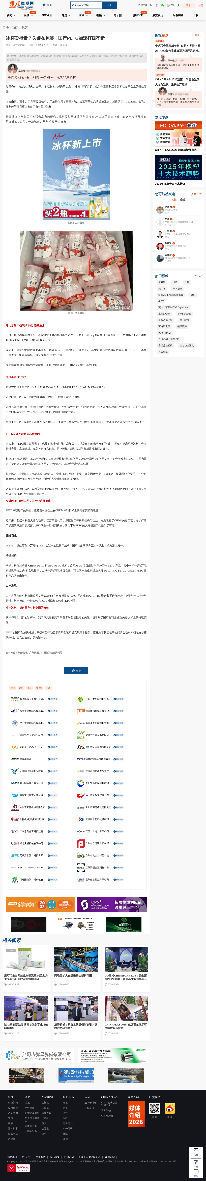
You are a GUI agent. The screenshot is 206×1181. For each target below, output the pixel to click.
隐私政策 (55, 1157)
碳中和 (161, 288)
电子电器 (68, 1123)
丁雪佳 (168, 231)
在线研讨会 (90, 1108)
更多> (198, 275)
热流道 (45, 1128)
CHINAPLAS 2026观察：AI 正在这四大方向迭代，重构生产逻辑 (177, 82)
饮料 (21, 688)
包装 (24, 27)
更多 (198, 34)
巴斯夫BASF (165, 332)
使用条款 (41, 1157)
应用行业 (13, 1108)
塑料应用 (30, 1108)
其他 (65, 1139)
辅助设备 (46, 1113)
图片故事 (13, 1128)
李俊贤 (168, 243)
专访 (10, 1118)
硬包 (13, 688)
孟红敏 (168, 255)
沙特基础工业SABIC (169, 339)
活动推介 (13, 1139)
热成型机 (163, 351)
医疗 (187, 282)
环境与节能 (31, 1126)
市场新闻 (13, 1102)
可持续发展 (164, 326)
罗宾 (167, 219)
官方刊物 (106, 1110)
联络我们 (69, 1157)
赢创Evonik (164, 313)
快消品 (39, 688)
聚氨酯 (161, 282)
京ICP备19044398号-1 (135, 1161)
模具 (44, 1123)
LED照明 (68, 1128)
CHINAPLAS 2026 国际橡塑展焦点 (176, 149)
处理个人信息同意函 (90, 1157)
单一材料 (184, 320)
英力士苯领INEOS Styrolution (173, 307)
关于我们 (26, 1157)
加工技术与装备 (32, 1119)
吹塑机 (45, 1118)
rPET (161, 301)
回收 (65, 1118)
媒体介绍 (110, 1157)
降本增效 (177, 288)
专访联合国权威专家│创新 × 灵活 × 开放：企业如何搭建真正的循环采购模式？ (177, 48)
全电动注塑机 (187, 345)
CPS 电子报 (107, 1115)
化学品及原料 (32, 1113)
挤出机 (45, 1108)
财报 (193, 295)
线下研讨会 (90, 1102)
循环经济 (182, 326)
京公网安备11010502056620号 (161, 1161)
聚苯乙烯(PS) (165, 320)
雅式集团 (12, 1157)
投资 (175, 282)
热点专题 (13, 1134)
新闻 (15, 27)
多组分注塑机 (165, 345)
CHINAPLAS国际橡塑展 (170, 295)
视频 (10, 1123)
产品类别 (13, 1113)
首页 (6, 27)
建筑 (65, 1134)
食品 (29, 688)
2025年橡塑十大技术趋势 (170, 183)
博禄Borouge (184, 313)
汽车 (65, 1108)
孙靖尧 (168, 207)
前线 (27, 1102)
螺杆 (44, 1134)
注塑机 (45, 1102)
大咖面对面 (31, 1131)
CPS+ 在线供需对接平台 (109, 1104)
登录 (188, 5)
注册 (200, 5)
